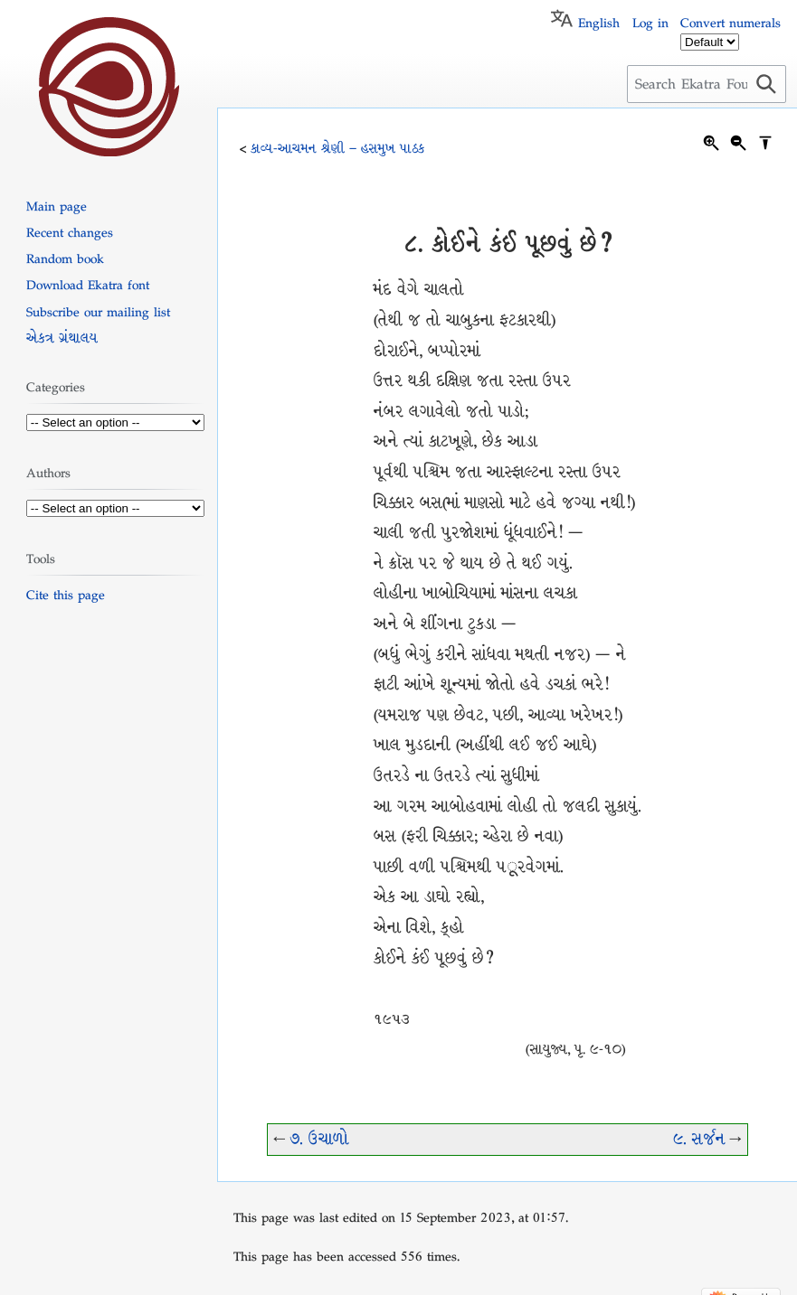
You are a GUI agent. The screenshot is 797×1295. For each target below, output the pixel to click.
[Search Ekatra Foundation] (706, 84)
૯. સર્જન (699, 1139)
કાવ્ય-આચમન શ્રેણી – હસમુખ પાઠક (337, 148)
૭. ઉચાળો (319, 1139)
